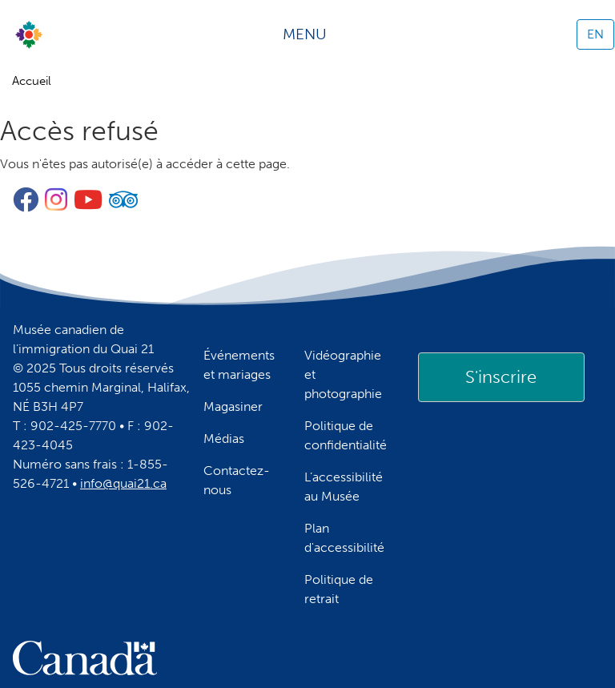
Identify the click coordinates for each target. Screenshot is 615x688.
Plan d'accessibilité (344, 538)
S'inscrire (501, 377)
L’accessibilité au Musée (343, 486)
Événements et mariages (239, 365)
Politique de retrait (338, 589)
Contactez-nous (236, 480)
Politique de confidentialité (345, 435)
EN (595, 34)
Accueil (31, 81)
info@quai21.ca (123, 483)
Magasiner (233, 406)
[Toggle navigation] (310, 34)
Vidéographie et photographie (343, 374)
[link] (501, 377)
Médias (223, 438)
